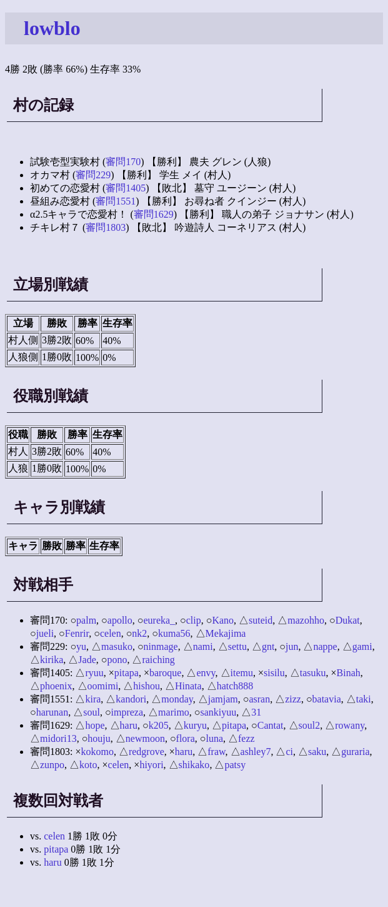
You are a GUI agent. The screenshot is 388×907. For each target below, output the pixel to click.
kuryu (195, 725)
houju (98, 738)
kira (93, 699)
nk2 (139, 633)
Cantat (270, 725)
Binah (349, 672)
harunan (52, 712)
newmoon (145, 738)
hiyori (151, 764)
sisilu (274, 672)
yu (81, 646)
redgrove (146, 751)
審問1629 (154, 214)
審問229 (93, 175)
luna (214, 738)
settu (237, 646)
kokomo (97, 751)
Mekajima (226, 633)
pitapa (126, 672)
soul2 (310, 725)
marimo (173, 712)
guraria (355, 751)
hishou (146, 686)
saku (317, 751)
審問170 (123, 161)
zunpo (52, 764)
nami (203, 646)
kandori (131, 699)
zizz (293, 699)
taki (363, 699)
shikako (194, 764)
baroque (165, 672)
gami (362, 646)
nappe (325, 646)
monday (177, 699)
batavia (326, 699)
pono (117, 659)
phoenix (56, 686)
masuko (116, 646)
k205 (159, 725)
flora (185, 738)
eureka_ (159, 620)
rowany (349, 725)
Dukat (348, 620)
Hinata (188, 686)
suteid (260, 620)
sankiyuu (219, 712)
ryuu (94, 672)
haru (128, 725)
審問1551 (116, 201)
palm (86, 620)
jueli (45, 633)
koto (88, 764)
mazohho (305, 620)
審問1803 (106, 227)
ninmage (161, 646)
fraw (216, 751)
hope (94, 725)
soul (91, 712)
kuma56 (174, 633)
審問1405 (126, 188)
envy (205, 672)
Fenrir (77, 633)
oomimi (103, 686)
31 (256, 712)
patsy (235, 764)
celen (110, 633)
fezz (246, 738)
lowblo (52, 28)
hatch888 (235, 686)
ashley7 (256, 751)
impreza (127, 712)
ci (289, 751)
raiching (158, 659)
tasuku (313, 672)
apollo (119, 620)
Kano (223, 620)
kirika (51, 659)
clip (193, 620)
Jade (87, 659)
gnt (268, 646)
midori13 (58, 738)
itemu (242, 672)
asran (259, 699)
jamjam (223, 699)
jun (292, 646)
